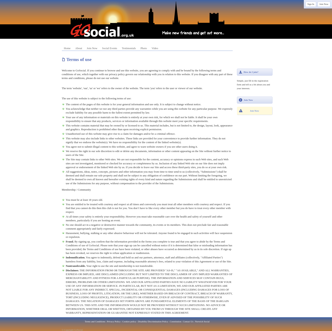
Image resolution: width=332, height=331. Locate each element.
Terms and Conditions (95, 321)
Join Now (324, 4)
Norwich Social (202, 321)
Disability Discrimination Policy (153, 321)
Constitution (175, 321)
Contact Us (188, 321)
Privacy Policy (113, 321)
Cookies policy (129, 321)
